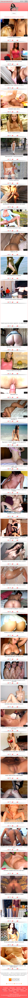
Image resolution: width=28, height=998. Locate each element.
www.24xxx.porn (10, 983)
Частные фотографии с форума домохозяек (14, 941)
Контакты (5, 990)
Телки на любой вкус (14, 180)
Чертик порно (17, 983)
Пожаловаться (23, 990)
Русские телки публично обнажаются (14, 299)
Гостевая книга (12, 990)
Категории (4, 989)
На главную (5, 988)
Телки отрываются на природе (14, 275)
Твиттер (14, 992)
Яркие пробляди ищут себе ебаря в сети (14, 656)
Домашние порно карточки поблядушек (14, 703)
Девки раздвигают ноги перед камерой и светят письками (14, 680)
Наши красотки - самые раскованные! (14, 156)
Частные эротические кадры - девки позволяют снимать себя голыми (14, 466)
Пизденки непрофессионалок (14, 513)
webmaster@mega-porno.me (21, 995)
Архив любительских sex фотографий (14, 775)
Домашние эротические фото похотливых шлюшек (14, 561)
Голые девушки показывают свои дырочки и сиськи (14, 799)
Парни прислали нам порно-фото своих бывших (14, 751)
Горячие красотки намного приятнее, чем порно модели (14, 323)
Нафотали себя (14, 251)
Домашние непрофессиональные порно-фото (14, 870)
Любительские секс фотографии (13, 918)
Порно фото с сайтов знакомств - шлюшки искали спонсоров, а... (14, 419)
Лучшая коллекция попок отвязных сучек (14, 632)
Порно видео (12, 988)
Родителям (18, 988)
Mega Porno (12, 994)
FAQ (26, 989)
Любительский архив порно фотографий (14, 894)
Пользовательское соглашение (18, 989)
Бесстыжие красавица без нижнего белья (14, 822)
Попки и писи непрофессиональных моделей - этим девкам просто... (14, 966)
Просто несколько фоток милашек (14, 61)
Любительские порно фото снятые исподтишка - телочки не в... (14, 847)
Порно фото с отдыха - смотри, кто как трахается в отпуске (14, 442)
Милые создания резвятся (14, 132)
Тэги (9, 989)
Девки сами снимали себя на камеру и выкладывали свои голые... (14, 728)
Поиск (17, 990)
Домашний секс (14, 394)
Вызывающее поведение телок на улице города (14, 204)
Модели (23, 988)
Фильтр (14, 13)
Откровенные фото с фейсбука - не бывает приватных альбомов (14, 490)
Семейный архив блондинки (14, 37)
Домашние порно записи (14, 108)
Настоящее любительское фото (14, 346)
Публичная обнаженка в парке (14, 227)
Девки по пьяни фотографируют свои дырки (14, 608)
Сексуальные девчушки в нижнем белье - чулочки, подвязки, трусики (14, 538)
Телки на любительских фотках (14, 370)
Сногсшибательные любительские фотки (14, 85)
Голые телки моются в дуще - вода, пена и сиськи (14, 584)
